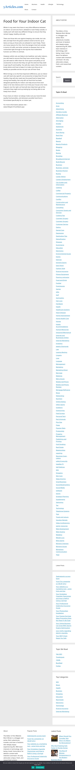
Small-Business (61, 482)
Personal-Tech (61, 416)
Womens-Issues (61, 547)
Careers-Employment (63, 180)
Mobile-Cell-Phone (62, 382)
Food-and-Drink (61, 280)
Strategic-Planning (62, 496)
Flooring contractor (62, 277)
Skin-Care (59, 476)
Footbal (58, 283)
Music (26, 9)
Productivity (60, 431)
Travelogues (60, 657)
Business (34, 4)
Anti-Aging (59, 121)
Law (57, 349)
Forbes (58, 666)
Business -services (62, 168)
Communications (62, 196)
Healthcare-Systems (63, 310)
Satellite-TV (60, 464)
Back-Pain (59, 135)
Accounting (60, 103)
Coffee (58, 191)
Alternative (59, 118)
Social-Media (60, 488)
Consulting (59, 207)
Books (58, 150)
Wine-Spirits (60, 541)
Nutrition (59, 399)
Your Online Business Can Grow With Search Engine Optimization (63, 625)
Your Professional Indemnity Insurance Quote (63, 606)
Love (57, 358)
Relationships (60, 450)
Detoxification (61, 239)
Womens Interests (62, 544)
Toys (57, 514)
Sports (58, 494)
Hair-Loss (59, 301)
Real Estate (60, 447)
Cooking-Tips (60, 216)
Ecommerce (60, 245)
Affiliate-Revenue (62, 115)
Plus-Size (59, 422)
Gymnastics (60, 298)
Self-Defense (60, 467)
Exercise (59, 260)
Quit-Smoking (60, 444)
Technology (60, 4)
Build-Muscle (60, 162)
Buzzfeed (59, 663)
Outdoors (59, 408)
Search (58, 77)
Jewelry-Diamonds (62, 346)
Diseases (59, 242)
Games (58, 289)
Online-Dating (61, 402)
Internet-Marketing (62, 341)
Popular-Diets (60, 428)
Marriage (59, 373)
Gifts (57, 292)
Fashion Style (60, 268)
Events (58, 257)
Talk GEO (59, 654)
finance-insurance (62, 271)
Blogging (59, 147)
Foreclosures (60, 286)
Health (43, 4)
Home (26, 4)
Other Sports (60, 405)
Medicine (59, 376)
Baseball (59, 138)
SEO (57, 470)
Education (59, 248)
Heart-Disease (61, 313)
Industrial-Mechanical (63, 333)
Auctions (59, 129)
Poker (58, 425)
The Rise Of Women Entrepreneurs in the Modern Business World (61, 755)
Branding (59, 156)
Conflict (58, 199)
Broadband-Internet (63, 159)
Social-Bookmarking (63, 485)
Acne (57, 106)
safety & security (61, 461)
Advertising (60, 109)
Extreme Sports (61, 263)
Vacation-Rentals (61, 520)
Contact (34, 9)
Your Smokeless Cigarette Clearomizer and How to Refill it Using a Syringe (36, 751)
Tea (57, 505)
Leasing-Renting (61, 352)
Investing (59, 344)
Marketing (59, 367)
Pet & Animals (61, 419)
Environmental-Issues (63, 254)
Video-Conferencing (63, 523)
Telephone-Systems (62, 511)
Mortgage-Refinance (63, 390)
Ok (33, 767)
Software (59, 491)
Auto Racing (60, 132)
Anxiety (58, 124)
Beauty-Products (61, 144)
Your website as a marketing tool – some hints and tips (63, 589)
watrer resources (62, 526)
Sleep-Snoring (61, 479)
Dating (58, 227)
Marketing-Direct (62, 370)
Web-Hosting (60, 532)
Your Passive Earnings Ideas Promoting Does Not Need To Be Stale (63, 618)
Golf (57, 295)
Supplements (60, 499)
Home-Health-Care (62, 318)
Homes (58, 321)
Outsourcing (60, 410)
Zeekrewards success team (36, 736)
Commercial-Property (63, 193)
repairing (59, 453)
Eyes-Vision (60, 266)
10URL (58, 660)
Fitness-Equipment (62, 274)
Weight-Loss (60, 538)
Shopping (59, 473)
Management (60, 364)
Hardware (59, 304)
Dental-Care (60, 230)
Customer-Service (62, 224)
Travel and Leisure (62, 517)
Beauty (58, 141)
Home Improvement (63, 316)
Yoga (57, 555)
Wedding (59, 535)
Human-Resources (62, 330)
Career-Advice (61, 177)
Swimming (59, 502)
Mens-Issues (60, 379)
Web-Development (62, 529)
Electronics (59, 251)
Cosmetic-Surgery (62, 218)
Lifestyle (50, 4)
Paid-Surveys (60, 413)
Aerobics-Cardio (61, 112)
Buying (58, 174)
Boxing (58, 153)
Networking (60, 396)
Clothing (59, 188)
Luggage (59, 361)
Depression (60, 233)
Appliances (59, 127)
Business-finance (62, 171)
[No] (73, 765)
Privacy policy (40, 767)
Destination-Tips (61, 236)
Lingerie (59, 355)
